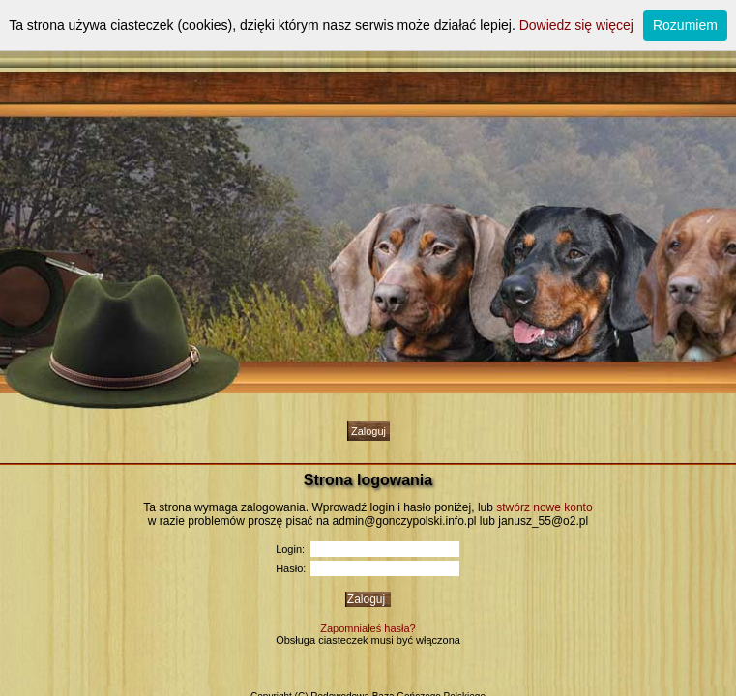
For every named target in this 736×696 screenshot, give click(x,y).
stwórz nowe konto (544, 507)
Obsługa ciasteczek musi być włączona (368, 640)
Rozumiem (685, 25)
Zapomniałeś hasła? (367, 628)
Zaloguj (368, 431)
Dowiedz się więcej (576, 25)
